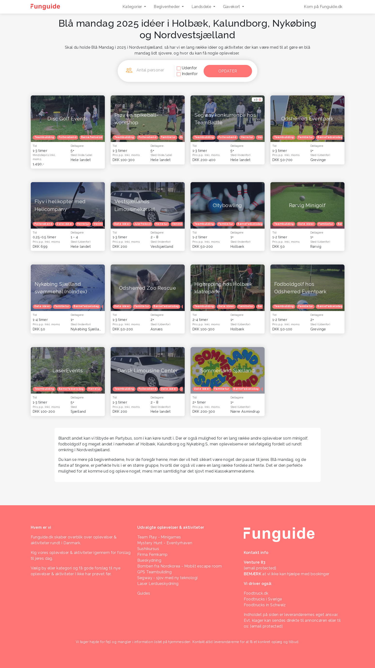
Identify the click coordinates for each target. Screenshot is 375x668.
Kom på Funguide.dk (323, 6)
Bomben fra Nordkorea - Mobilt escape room (179, 566)
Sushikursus (148, 548)
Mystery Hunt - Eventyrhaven (164, 543)
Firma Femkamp (152, 554)
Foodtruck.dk (256, 593)
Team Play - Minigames (159, 537)
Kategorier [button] (132, 6)
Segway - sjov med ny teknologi (167, 577)
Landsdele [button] (201, 6)
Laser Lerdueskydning (158, 583)
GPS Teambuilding (154, 572)
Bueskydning (149, 560)
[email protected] (266, 626)
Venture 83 (255, 562)
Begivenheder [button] (167, 6)
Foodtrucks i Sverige (263, 599)
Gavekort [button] (232, 6)
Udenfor (189, 68)
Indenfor (190, 73)
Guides (143, 593)
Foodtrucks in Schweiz (265, 605)
